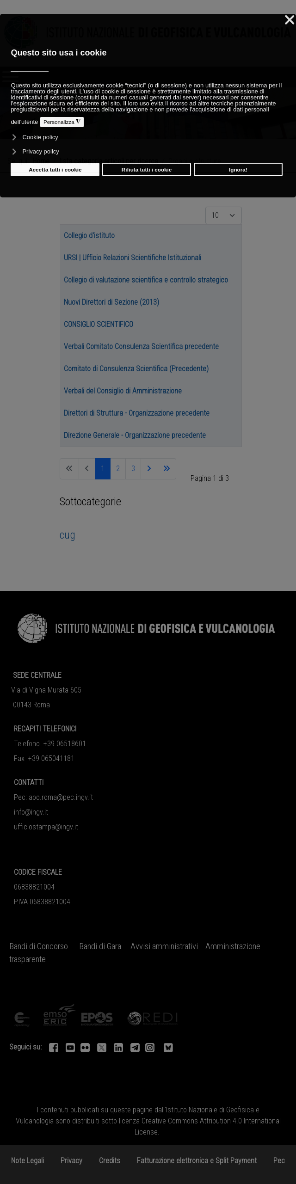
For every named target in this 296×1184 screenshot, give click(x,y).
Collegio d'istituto (89, 235)
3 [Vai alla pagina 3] (133, 468)
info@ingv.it (31, 812)
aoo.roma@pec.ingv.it (61, 797)
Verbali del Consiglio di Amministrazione (123, 390)
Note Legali (27, 1160)
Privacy (71, 1160)
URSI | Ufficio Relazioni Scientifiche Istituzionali (132, 257)
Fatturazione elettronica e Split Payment (197, 1160)
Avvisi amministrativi (164, 946)
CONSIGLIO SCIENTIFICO (98, 324)
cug (67, 534)
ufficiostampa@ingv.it (46, 826)
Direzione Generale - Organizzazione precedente (135, 435)
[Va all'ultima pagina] (166, 468)
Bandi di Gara (100, 946)
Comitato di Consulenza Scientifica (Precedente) (136, 368)
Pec (279, 1160)
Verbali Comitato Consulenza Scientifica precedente (141, 346)
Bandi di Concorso (38, 946)
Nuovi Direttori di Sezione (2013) (111, 302)
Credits (109, 1160)
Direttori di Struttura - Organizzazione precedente (137, 413)
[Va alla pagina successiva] (149, 468)
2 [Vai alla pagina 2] (118, 468)
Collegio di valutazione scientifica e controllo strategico (146, 280)
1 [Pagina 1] (103, 468)
